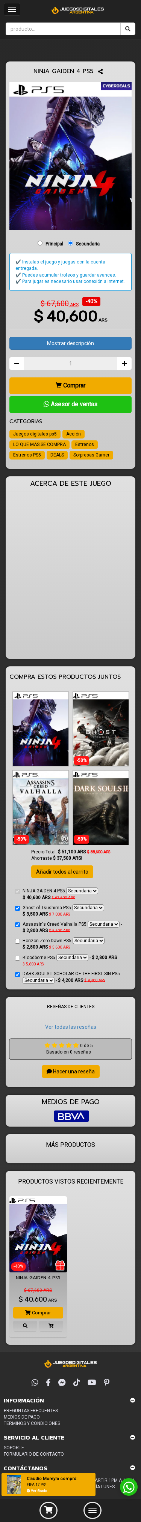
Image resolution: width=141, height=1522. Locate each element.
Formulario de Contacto (34, 1454)
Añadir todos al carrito (62, 872)
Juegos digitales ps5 (35, 434)
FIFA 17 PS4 (37, 1485)
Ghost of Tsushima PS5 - (60, 910)
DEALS (57, 455)
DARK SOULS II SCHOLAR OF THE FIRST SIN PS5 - (67, 977)
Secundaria (88, 244)
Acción (73, 434)
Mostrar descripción (70, 343)
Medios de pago (22, 1417)
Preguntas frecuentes (31, 1410)
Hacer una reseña (71, 1072)
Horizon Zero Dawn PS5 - (61, 943)
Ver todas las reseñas (70, 1027)
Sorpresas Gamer (91, 455)
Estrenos (84, 444)
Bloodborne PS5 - (66, 960)
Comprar (70, 385)
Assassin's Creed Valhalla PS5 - (68, 927)
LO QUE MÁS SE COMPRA (39, 444)
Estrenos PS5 (27, 455)
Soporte (14, 1447)
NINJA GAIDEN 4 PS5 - (57, 893)
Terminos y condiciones (32, 1423)
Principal (54, 244)
